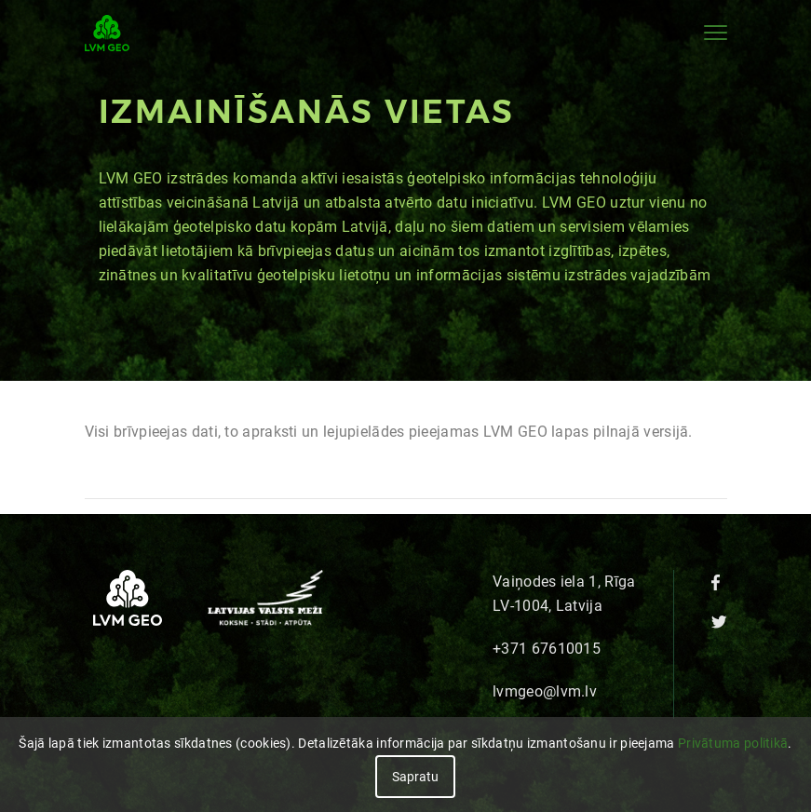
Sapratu (415, 776)
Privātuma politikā (733, 743)
